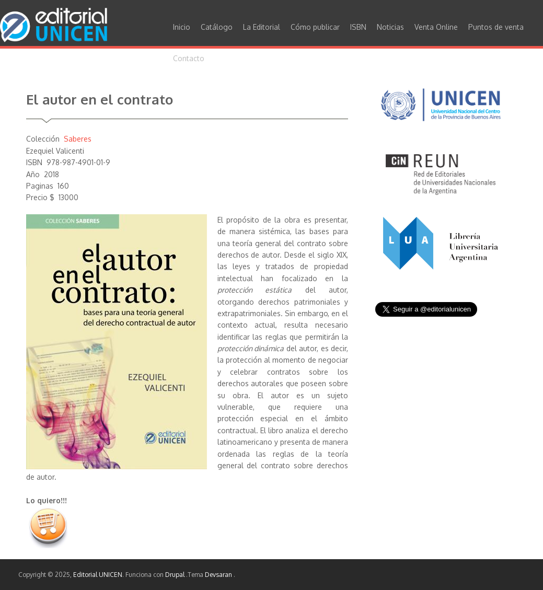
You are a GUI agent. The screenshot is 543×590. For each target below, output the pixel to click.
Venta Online (436, 26)
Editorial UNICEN (97, 575)
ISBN (358, 26)
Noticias (390, 26)
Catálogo (217, 26)
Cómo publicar (315, 26)
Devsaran (219, 575)
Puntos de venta (496, 26)
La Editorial (261, 26)
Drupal (175, 575)
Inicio (181, 26)
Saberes (77, 138)
